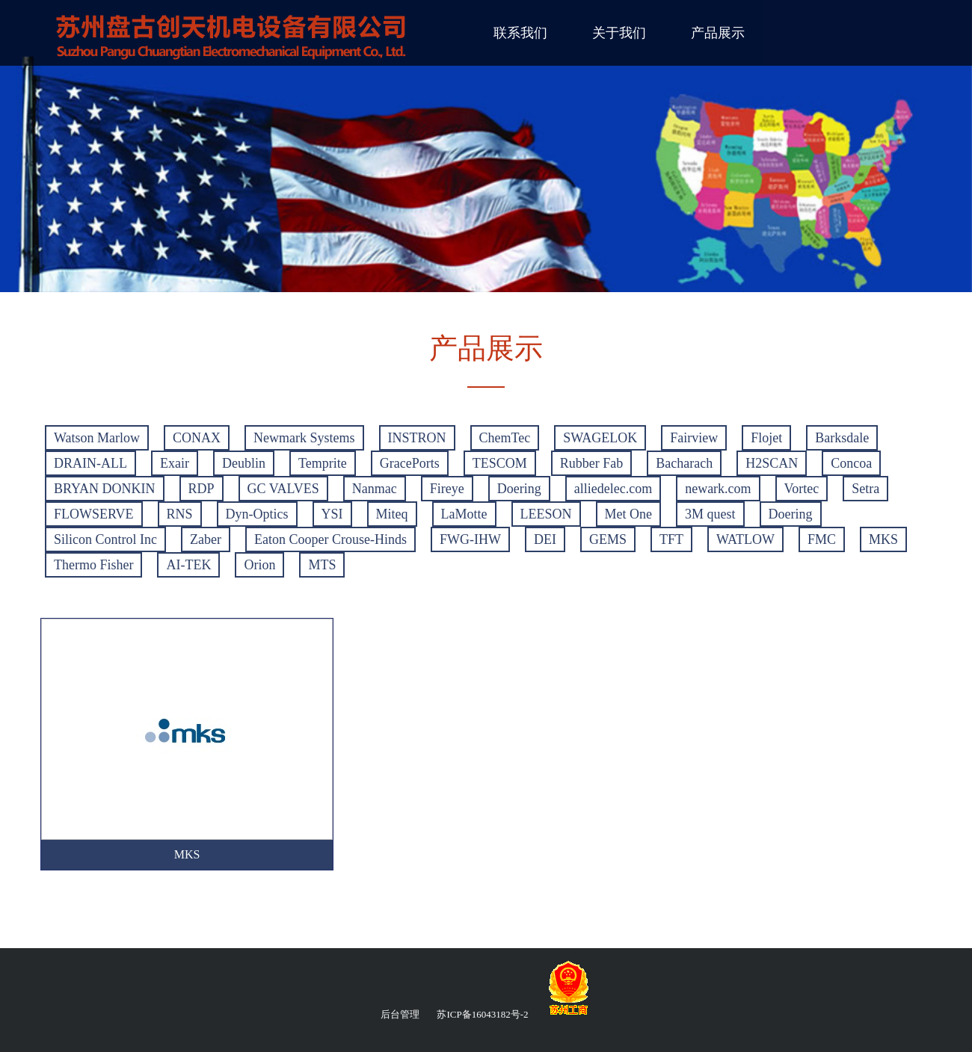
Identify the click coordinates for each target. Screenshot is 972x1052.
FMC (822, 539)
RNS (180, 514)
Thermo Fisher (93, 564)
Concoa (851, 463)
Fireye (447, 488)
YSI (332, 514)
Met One (628, 514)
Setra (865, 488)
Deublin (243, 463)
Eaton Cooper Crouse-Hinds (330, 539)
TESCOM (500, 463)
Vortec (801, 488)
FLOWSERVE (94, 514)
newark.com (718, 488)
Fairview (694, 437)
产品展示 (718, 32)
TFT (671, 539)
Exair (174, 463)
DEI (545, 539)
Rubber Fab (592, 463)
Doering (519, 488)
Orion (259, 564)
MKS (883, 539)
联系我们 (520, 32)
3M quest (710, 514)
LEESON (546, 514)
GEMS (608, 539)
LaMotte (464, 514)
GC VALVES (283, 488)
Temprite (322, 463)
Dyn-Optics (257, 514)
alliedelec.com (613, 488)
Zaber (205, 539)
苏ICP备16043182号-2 (482, 1014)
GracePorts (410, 463)
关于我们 (619, 32)
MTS (322, 564)
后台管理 (400, 1014)
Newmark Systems (303, 437)
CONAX (197, 437)
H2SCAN (771, 463)
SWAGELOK (600, 437)
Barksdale (842, 437)
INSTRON (417, 437)
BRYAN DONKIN (105, 488)
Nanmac (374, 488)
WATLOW (745, 539)
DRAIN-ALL (90, 463)
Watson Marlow (97, 437)
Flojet (766, 437)
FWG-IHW (470, 539)
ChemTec (505, 437)
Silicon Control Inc (105, 539)
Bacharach (684, 463)
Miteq (392, 514)
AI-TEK (188, 564)
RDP (201, 488)
